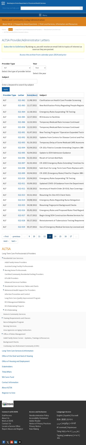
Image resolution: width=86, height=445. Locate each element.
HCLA (10, 29)
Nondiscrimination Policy (39, 415)
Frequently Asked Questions (26, 24)
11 (39, 236)
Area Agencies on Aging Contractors (17, 330)
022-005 (21, 152)
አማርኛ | (69, 431)
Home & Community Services (14, 314)
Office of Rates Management (14, 334)
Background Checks (11, 342)
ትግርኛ (76, 435)
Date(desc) (32, 95)
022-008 (21, 168)
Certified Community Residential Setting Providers (24, 274)
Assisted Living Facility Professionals (19, 266)
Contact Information (10, 382)
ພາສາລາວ (68, 435)
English (60, 415)
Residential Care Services (52, 29)
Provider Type (8, 63)
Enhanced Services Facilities (16, 282)
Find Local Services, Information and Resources (59, 24)
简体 (59, 419)
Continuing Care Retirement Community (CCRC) (21, 346)
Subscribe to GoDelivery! (14, 46)
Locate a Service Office (11, 426)
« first (6, 236)
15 (60, 236)
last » (14, 241)
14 (55, 236)
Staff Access (7, 415)
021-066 (21, 122)
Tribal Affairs (7, 372)
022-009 (21, 173)
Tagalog (60, 435)
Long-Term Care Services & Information (17, 351)
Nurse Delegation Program (13, 322)
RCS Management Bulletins (15, 302)
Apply (6, 89)
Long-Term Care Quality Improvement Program (22, 298)
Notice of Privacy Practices (40, 423)
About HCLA (7, 24)
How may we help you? (11, 8)
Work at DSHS (7, 421)
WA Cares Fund (8, 377)
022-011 (21, 183)
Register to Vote (8, 393)
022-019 (21, 227)
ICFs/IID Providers (11, 278)
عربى (59, 423)
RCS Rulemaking (11, 310)
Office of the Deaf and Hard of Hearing (17, 356)
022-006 (21, 158)
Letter (21, 95)
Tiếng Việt (61, 431)
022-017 (21, 215)
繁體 (64, 419)
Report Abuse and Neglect (12, 429)
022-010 (21, 178)
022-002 (21, 137)
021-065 (21, 117)
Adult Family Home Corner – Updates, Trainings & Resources (26, 338)
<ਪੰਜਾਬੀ (73, 423)
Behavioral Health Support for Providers (20, 290)
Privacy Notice (35, 426)
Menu (43, 15)
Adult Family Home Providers (16, 262)
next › (5, 241)
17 (71, 236)
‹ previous (16, 236)
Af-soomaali (61, 427)
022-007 (21, 163)
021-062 (21, 100)
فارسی (75, 431)
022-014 (21, 200)
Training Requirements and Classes (16, 318)
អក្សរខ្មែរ (65, 423)
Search (81, 8)
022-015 (21, 205)
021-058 (21, 127)
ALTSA (6, 248)
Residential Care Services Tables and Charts (22, 286)
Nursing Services (9, 326)
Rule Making (34, 429)
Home (4, 29)
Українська (71, 427)
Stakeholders (7, 366)
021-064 (21, 111)
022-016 (21, 210)
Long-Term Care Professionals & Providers (28, 29)
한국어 (70, 419)
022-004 (21, 147)
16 (66, 236)
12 (45, 236)
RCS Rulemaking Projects (14, 306)
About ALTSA (7, 387)
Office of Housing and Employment (16, 361)
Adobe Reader (35, 421)
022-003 (21, 142)
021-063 (21, 105)
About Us (5, 418)
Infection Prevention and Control (17, 294)
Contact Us (6, 423)
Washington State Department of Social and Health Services (26, 3)
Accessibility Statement (38, 418)
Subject (5, 77)
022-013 (21, 195)
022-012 (21, 188)
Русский (74, 415)
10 (34, 236)
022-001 (21, 132)
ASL (58, 438)
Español (67, 415)
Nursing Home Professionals (15, 270)
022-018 (21, 220)
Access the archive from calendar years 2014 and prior (43, 54)
